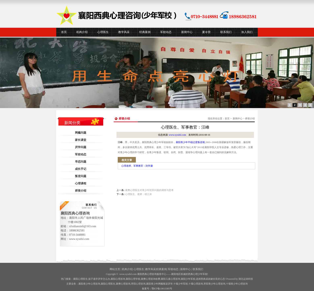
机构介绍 (82, 32)
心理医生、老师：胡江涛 (138, 194)
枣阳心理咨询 (138, 283)
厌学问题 (80, 147)
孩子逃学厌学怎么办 (99, 279)
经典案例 (145, 32)
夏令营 (206, 32)
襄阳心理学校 (133, 279)
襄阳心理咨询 (118, 279)
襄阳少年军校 (188, 279)
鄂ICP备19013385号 (162, 288)
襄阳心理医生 (80, 279)
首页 (64, 32)
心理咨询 (195, 283)
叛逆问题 (80, 176)
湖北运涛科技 (245, 279)
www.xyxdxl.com (177, 134)
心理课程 (80, 183)
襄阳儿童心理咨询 (170, 279)
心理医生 (103, 32)
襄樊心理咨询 (123, 283)
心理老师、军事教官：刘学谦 (137, 165)
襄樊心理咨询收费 (150, 279)
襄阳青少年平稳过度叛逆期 (190, 142)
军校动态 (166, 32)
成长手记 (80, 168)
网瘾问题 (80, 132)
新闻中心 (186, 32)
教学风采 (124, 32)
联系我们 (226, 32)
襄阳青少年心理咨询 (89, 283)
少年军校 (180, 283)
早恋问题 (80, 161)
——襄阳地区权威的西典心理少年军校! (187, 274)
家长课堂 (80, 139)
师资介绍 (80, 190)
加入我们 (247, 32)
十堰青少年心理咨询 (237, 283)
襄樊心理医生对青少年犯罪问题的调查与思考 (149, 190)
